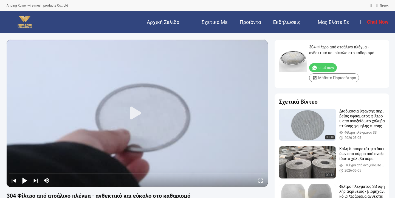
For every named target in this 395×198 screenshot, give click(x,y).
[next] (35, 180)
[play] (137, 113)
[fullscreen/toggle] (260, 180)
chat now (323, 67)
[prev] (13, 180)
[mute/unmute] (46, 180)
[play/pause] (24, 180)
